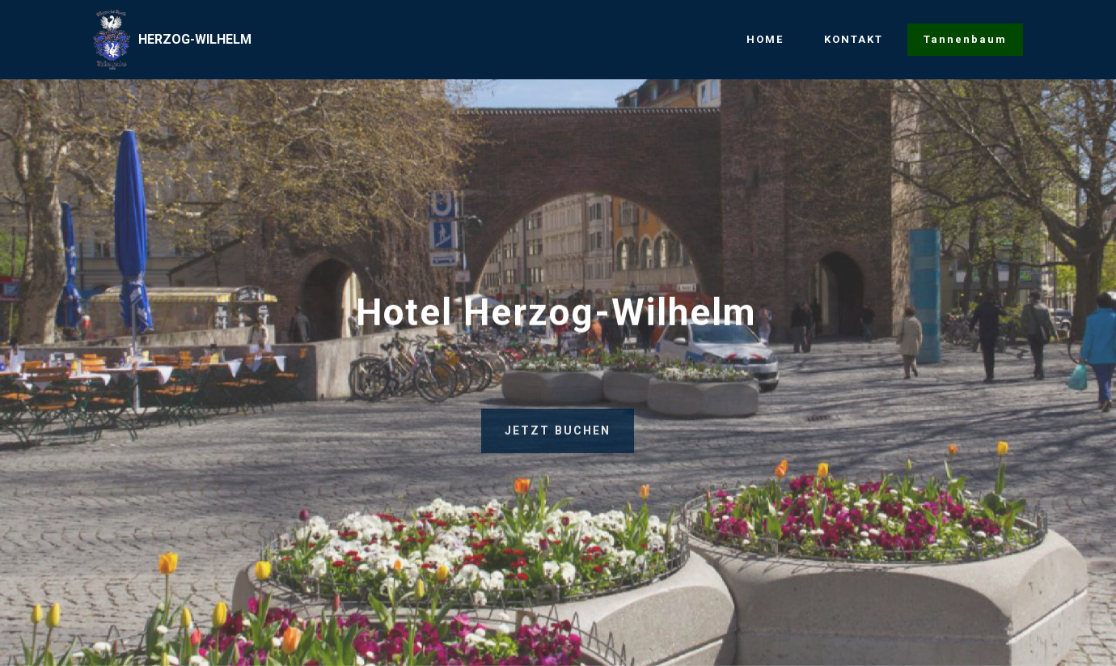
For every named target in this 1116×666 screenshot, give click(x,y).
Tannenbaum (965, 39)
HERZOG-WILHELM (195, 39)
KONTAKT (853, 39)
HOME (765, 39)
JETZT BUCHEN (558, 437)
